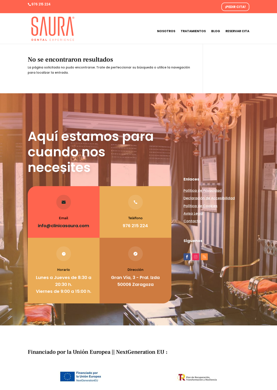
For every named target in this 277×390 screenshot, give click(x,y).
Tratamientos (193, 31)
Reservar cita (237, 31)
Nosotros (166, 31)
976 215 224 (41, 4)
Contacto (192, 221)
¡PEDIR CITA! (235, 7)
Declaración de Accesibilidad (209, 198)
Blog (215, 31)
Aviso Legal (193, 213)
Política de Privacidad (203, 190)
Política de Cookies (200, 205)
